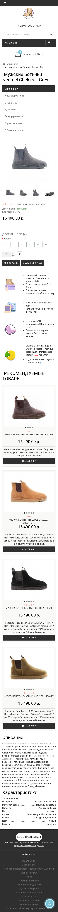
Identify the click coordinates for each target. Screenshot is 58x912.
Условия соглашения (29, 900)
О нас (29, 876)
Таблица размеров (29, 880)
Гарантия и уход (14, 123)
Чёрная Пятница (29, 872)
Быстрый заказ (32, 263)
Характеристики (14, 95)
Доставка (10, 109)
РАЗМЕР (6, 239)
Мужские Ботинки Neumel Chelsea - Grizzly (29, 434)
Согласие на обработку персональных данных (29, 908)
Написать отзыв (36, 204)
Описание (11, 88)
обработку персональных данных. (29, 846)
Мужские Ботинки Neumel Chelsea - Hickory (29, 696)
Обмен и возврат (15, 130)
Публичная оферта (29, 888)
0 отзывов (20, 204)
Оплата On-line (29, 860)
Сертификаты (29, 864)
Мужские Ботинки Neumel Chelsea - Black (29, 608)
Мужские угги (13, 64)
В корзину (11, 263)
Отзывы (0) (11, 102)
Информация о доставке (29, 884)
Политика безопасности (29, 892)
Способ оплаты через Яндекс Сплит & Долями (29, 868)
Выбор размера (14, 116)
